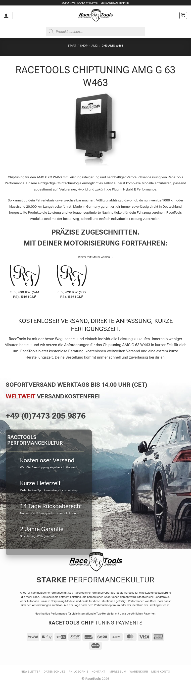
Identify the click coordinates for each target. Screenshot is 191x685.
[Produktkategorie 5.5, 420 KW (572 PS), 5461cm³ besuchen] (72, 284)
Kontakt (98, 671)
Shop (84, 45)
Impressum (117, 671)
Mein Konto (160, 671)
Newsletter (31, 671)
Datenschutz (54, 671)
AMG (95, 45)
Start (72, 45)
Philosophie (79, 671)
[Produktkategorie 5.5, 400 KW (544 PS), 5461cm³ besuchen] (25, 284)
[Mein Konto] (6, 15)
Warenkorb (139, 671)
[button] (183, 15)
